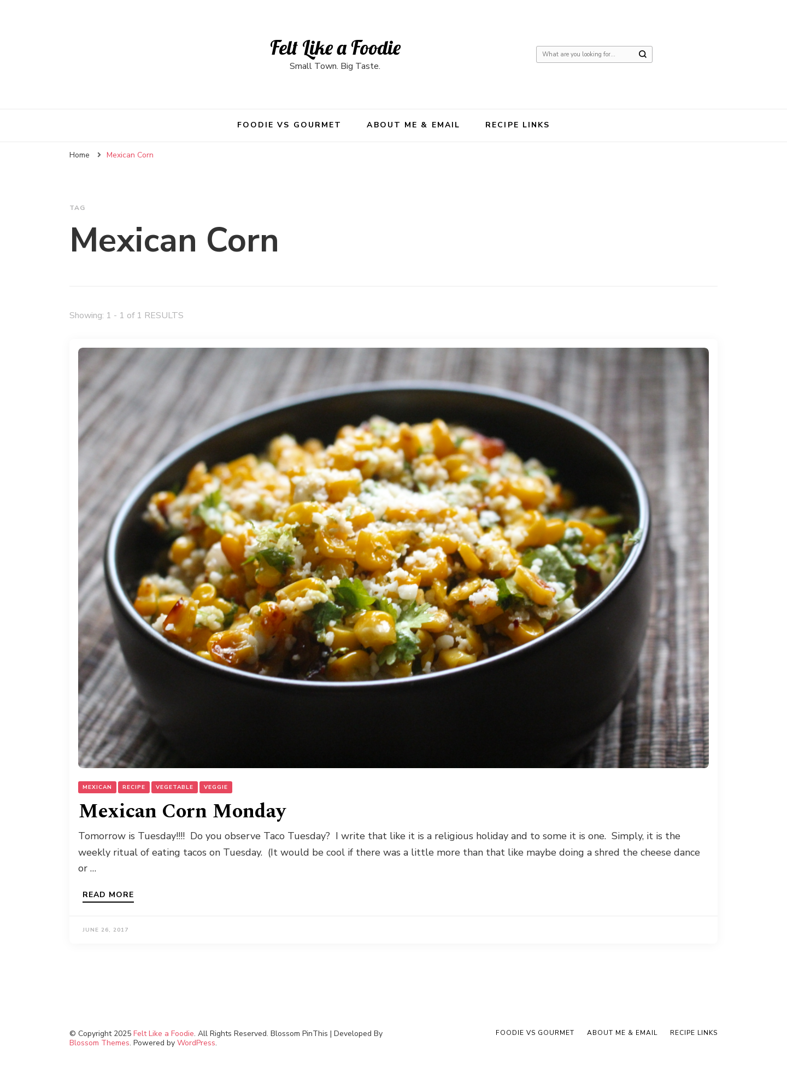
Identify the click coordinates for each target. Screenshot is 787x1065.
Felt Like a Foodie (335, 47)
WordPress (196, 1043)
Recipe (133, 787)
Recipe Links (517, 125)
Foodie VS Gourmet (289, 125)
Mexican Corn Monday (182, 812)
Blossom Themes (99, 1043)
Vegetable (174, 787)
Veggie (216, 787)
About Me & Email (413, 125)
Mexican (97, 787)
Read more (108, 895)
